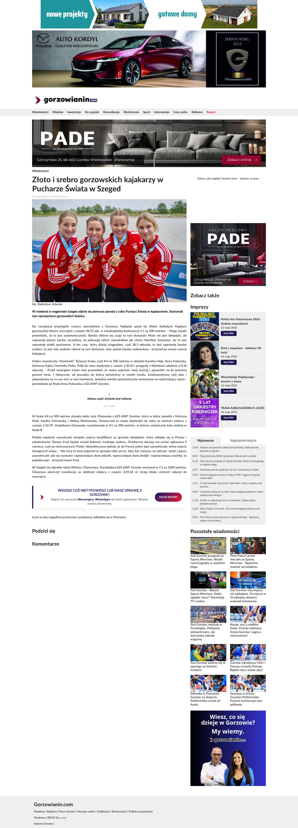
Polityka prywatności (141, 811)
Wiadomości (40, 112)
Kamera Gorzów (43, 823)
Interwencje (161, 112)
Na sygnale (92, 112)
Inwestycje (74, 112)
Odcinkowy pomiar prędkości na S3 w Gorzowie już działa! (229, 469)
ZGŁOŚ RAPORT (168, 496)
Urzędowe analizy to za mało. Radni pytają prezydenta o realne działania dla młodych (231, 493)
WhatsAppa (102, 499)
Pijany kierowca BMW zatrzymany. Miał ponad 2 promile (228, 456)
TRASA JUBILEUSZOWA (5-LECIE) (242, 408)
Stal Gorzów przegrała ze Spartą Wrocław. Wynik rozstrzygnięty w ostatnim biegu (232, 463)
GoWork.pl (103, 811)
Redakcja (39, 811)
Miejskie (57, 112)
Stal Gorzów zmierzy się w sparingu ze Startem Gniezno (207, 666)
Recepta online (86, 811)
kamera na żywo (249, 178)
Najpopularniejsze (243, 440)
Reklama (197, 112)
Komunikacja (111, 112)
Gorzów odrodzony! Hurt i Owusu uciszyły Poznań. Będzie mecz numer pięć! (247, 666)
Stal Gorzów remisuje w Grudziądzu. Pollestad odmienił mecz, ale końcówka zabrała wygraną (206, 632)
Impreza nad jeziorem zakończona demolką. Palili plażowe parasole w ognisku (229, 449)
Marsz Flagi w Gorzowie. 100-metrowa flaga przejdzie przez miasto (230, 510)
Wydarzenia (131, 112)
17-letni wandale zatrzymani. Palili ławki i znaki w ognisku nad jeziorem (231, 485)
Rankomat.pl (119, 811)
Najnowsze (205, 440)
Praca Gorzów (67, 811)
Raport (211, 112)
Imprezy (199, 307)
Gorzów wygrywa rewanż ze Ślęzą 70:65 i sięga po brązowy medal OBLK (230, 477)
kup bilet (229, 333)
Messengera (86, 499)
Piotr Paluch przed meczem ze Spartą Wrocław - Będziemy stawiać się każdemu (229, 519)
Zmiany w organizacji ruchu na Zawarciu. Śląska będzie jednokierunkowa (228, 502)
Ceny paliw (180, 112)
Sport (146, 112)
